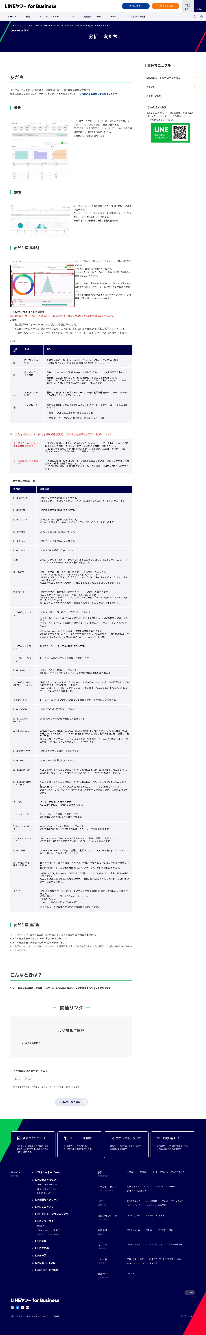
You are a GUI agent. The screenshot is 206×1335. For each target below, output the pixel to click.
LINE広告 (40, 1241)
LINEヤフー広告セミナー (137, 1190)
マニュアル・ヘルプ (135, 1259)
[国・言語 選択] (201, 16)
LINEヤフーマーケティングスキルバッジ (143, 1263)
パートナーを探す (134, 1244)
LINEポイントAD (45, 1263)
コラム (71, 16)
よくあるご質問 (33, 1043)
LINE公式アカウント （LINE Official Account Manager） (68, 25)
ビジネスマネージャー (47, 1172)
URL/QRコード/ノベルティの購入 (163, 77)
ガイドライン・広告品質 (155, 1205)
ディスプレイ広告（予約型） (49, 1234)
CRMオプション (44, 1193)
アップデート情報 (165, 1230)
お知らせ (114, 16)
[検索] (194, 16)
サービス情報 (151, 1201)
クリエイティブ (133, 1205)
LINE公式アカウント (47, 1180)
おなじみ (131, 1273)
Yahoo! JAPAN (32, 1316)
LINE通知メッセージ (47, 1200)
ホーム (13, 25)
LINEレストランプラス (46, 1188)
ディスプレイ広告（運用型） (49, 1230)
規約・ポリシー (17, 1316)
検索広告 (40, 1226)
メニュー (200, 6)
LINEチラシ (42, 1256)
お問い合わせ (135, 6)
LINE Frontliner (175, 1244)
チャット (150, 87)
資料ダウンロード (92, 16)
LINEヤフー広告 (44, 1221)
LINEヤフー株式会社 (50, 1316)
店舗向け (144, 1172)
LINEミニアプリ (44, 1207)
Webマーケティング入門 (172, 1201)
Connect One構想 (46, 1270)
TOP (191, 1292)
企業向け (131, 1172)
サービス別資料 (133, 1215)
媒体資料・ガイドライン (156, 1215)
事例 (28, 16)
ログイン (188, 9)
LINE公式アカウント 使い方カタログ (168, 1172)
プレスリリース (133, 1230)
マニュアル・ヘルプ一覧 (29, 25)
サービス (12, 16)
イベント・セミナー (49, 16)
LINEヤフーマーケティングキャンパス (165, 1259)
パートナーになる (155, 1244)
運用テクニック (133, 1201)
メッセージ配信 (153, 96)
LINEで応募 (42, 1248)
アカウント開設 (165, 6)
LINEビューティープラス (47, 1184)
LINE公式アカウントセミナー (139, 1186)
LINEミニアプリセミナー (167, 1186)
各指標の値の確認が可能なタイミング (98, 94)
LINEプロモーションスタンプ (51, 1214)
